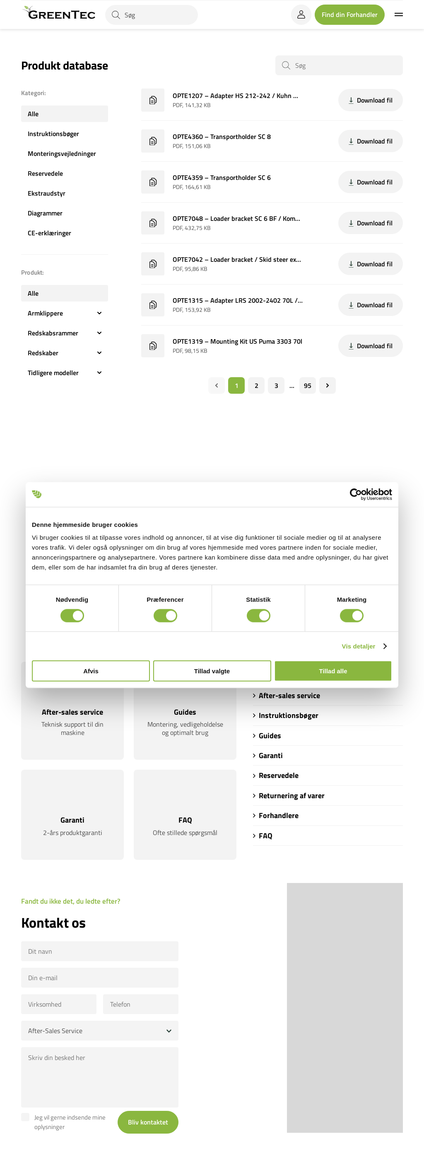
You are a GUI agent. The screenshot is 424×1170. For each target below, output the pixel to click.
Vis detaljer (359, 645)
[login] (301, 15)
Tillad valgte (212, 671)
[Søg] (151, 15)
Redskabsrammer (64, 333)
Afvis (91, 671)
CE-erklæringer (49, 233)
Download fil (371, 100)
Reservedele (45, 173)
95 (307, 385)
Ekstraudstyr (46, 193)
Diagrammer (45, 213)
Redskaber (64, 353)
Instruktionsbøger (53, 134)
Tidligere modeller (64, 373)
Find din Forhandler (350, 14)
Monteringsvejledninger (62, 153)
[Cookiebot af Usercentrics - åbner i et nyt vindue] (356, 494)
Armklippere (64, 313)
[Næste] (327, 385)
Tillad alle (333, 671)
